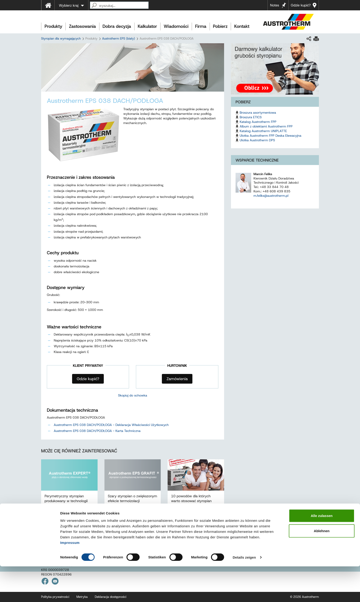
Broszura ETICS (251, 117)
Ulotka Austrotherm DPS (257, 140)
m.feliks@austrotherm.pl (270, 196)
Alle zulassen (321, 551)
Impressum (70, 578)
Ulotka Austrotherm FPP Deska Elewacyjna (270, 135)
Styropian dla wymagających (61, 39)
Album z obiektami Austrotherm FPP (266, 126)
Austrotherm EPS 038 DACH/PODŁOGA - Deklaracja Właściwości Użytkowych (111, 425)
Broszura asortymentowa (258, 112)
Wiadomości (176, 26)
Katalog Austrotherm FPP (258, 122)
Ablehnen (321, 566)
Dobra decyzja (117, 26)
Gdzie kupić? (301, 5)
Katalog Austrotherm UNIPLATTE (263, 131)
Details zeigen (244, 593)
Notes (274, 5)
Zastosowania (82, 26)
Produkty (53, 26)
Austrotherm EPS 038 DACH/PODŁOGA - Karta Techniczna (97, 431)
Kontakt (241, 26)
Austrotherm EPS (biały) (118, 39)
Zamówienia (177, 378)
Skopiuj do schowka (132, 395)
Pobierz (220, 26)
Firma (200, 26)
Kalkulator (147, 26)
